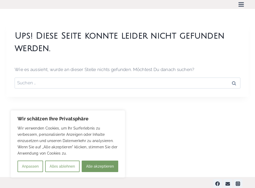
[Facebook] (217, 183)
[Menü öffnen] (241, 4)
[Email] (227, 183)
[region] (67, 144)
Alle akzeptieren (100, 166)
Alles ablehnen (62, 166)
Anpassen (30, 166)
